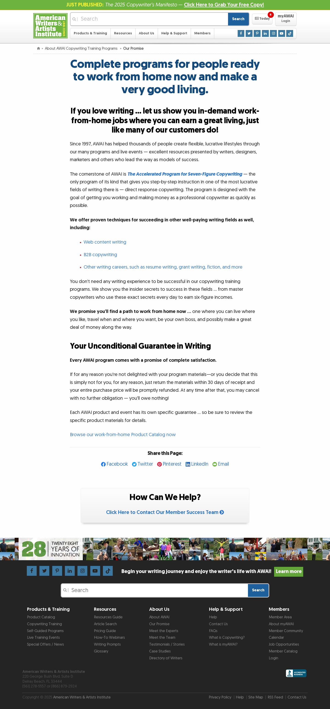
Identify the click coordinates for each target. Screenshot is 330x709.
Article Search (105, 624)
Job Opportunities (284, 644)
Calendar (276, 637)
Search (238, 19)
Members (202, 33)
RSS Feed (275, 697)
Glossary (101, 651)
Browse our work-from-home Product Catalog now (123, 435)
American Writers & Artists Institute (82, 697)
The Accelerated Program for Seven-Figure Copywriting (184, 174)
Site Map (255, 697)
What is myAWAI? (223, 644)
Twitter (145, 464)
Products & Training (90, 33)
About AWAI (159, 617)
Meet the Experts (163, 630)
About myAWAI (281, 624)
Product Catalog (41, 617)
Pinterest (172, 464)
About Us (146, 33)
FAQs (213, 630)
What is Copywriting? (227, 637)
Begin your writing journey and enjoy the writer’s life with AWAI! (212, 571)
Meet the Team (162, 637)
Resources (123, 33)
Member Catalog (283, 651)
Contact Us (218, 624)
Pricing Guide (105, 630)
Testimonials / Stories (167, 644)
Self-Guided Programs (45, 630)
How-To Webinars (109, 637)
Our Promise (159, 624)
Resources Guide (108, 617)
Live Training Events (43, 637)
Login (273, 658)
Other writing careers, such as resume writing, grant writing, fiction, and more (163, 267)
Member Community (286, 630)
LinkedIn (199, 464)
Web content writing (105, 242)
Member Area (280, 617)
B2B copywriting (100, 255)
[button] (262, 19)
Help (213, 617)
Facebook (117, 464)
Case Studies (160, 651)
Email (223, 464)
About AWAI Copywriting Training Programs (81, 48)
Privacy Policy (220, 697)
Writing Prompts (107, 644)
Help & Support (174, 33)
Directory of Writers (165, 658)
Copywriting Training (44, 624)
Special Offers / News (45, 644)
